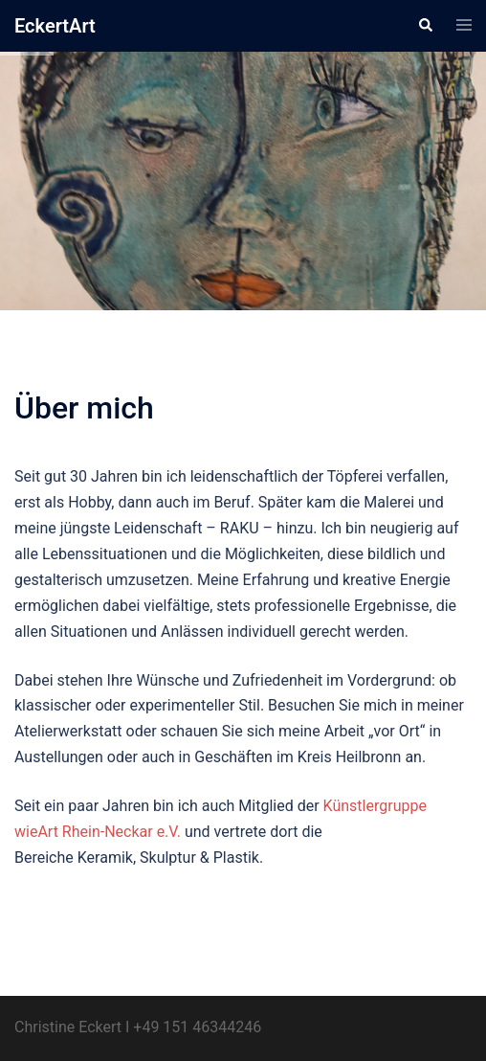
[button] (424, 26)
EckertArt (55, 25)
